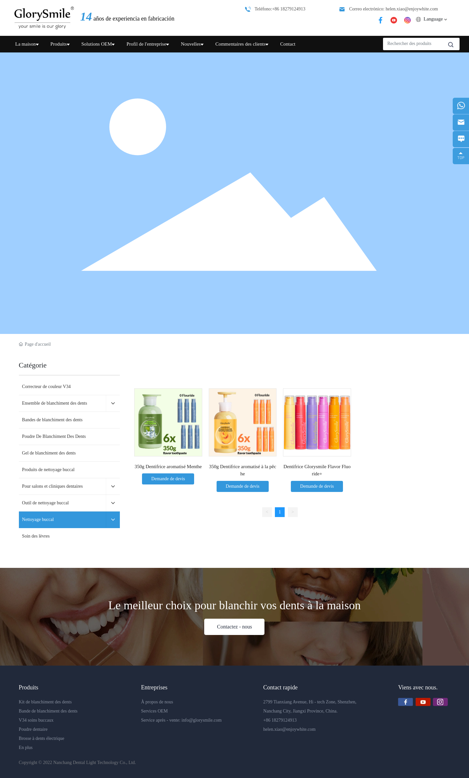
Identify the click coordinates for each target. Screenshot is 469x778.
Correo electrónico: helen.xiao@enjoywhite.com (393, 9)
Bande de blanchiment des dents (49, 711)
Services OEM (155, 711)
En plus (26, 747)
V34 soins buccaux (37, 720)
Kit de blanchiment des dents (46, 701)
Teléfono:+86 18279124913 (280, 9)
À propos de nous (157, 701)
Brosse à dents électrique (41, 738)
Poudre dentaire (33, 729)
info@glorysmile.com (201, 720)
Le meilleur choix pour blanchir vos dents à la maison (234, 605)
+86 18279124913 (279, 720)
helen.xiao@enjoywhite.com (289, 729)
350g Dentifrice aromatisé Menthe (168, 466)
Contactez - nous (234, 626)
